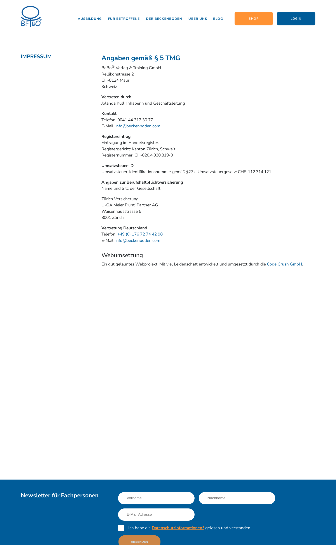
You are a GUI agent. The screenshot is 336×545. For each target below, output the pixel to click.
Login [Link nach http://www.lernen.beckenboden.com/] (296, 19)
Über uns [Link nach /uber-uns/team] (197, 18)
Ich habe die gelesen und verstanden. (189, 528)
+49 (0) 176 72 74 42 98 (140, 234)
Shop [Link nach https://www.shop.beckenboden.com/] (254, 19)
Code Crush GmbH (284, 264)
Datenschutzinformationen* (178, 528)
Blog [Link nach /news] (218, 18)
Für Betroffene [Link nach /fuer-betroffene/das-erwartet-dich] (124, 18)
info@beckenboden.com (137, 126)
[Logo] (31, 16)
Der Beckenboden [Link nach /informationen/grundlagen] (164, 18)
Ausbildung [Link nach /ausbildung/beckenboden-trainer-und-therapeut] (90, 18)
